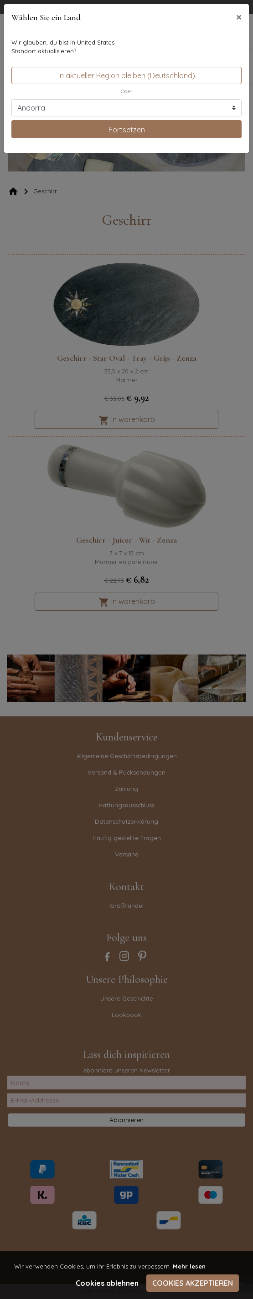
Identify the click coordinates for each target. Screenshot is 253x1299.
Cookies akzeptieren (192, 1283)
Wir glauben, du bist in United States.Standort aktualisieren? (63, 47)
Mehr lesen (189, 1266)
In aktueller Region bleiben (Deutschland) (126, 75)
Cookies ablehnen (107, 1283)
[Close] (239, 17)
